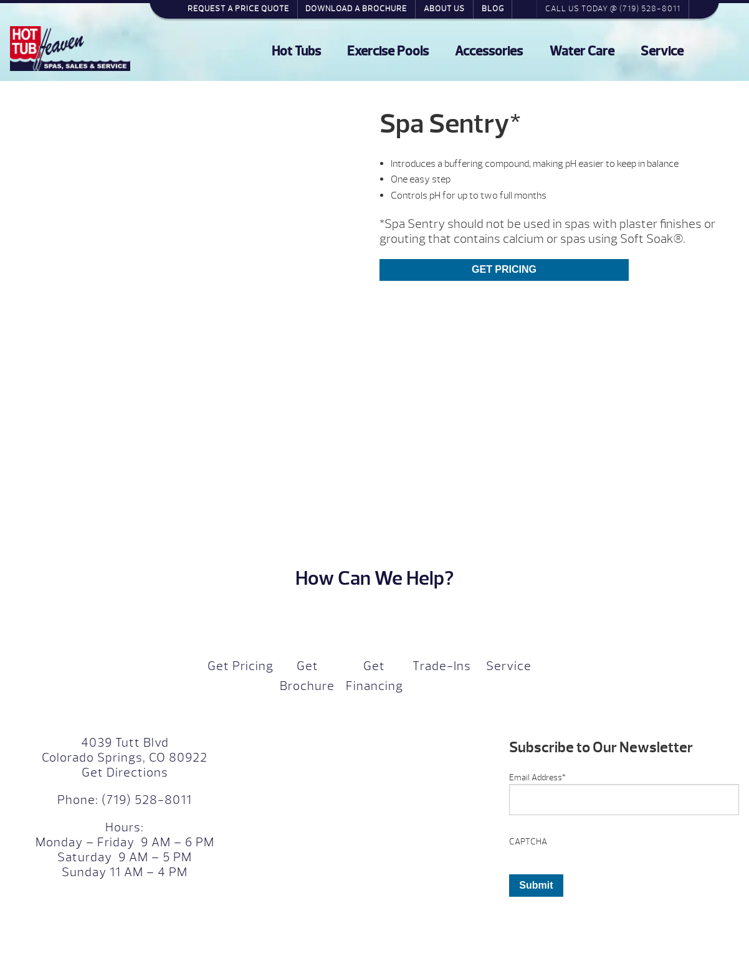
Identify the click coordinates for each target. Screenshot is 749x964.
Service (662, 51)
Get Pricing (504, 269)
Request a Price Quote (238, 9)
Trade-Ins (442, 666)
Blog (493, 9)
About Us (444, 9)
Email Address (537, 777)
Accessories (489, 51)
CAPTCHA (528, 841)
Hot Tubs (296, 51)
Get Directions (125, 772)
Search (524, 8)
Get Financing (374, 676)
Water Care (582, 51)
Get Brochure (307, 676)
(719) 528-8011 (145, 800)
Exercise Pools (388, 51)
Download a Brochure (356, 9)
